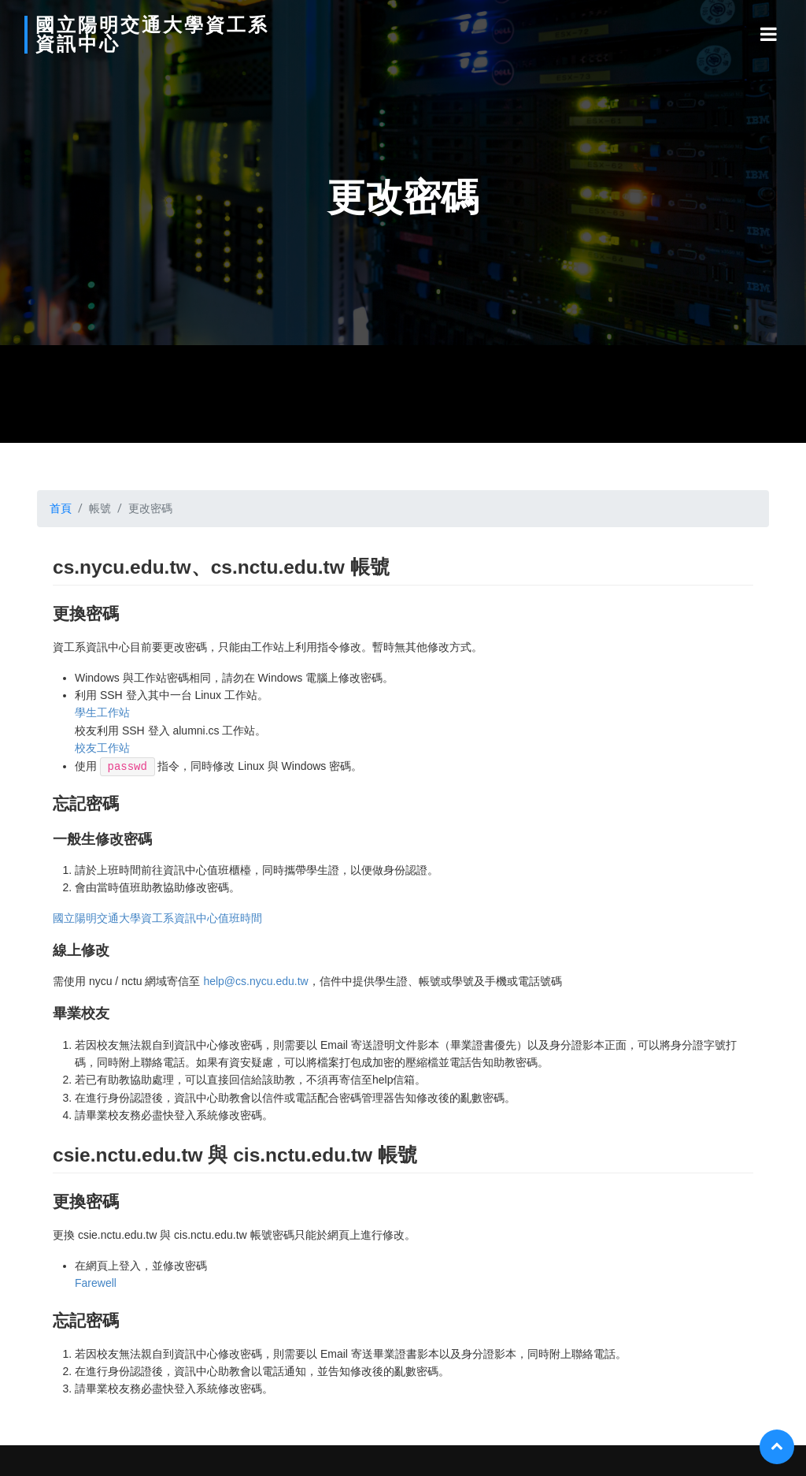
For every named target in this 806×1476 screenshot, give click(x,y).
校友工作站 (102, 748)
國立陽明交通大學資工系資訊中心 (120, 34)
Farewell (95, 1283)
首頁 (61, 508)
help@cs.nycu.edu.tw (255, 981)
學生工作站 (102, 712)
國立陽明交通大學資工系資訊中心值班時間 (157, 918)
